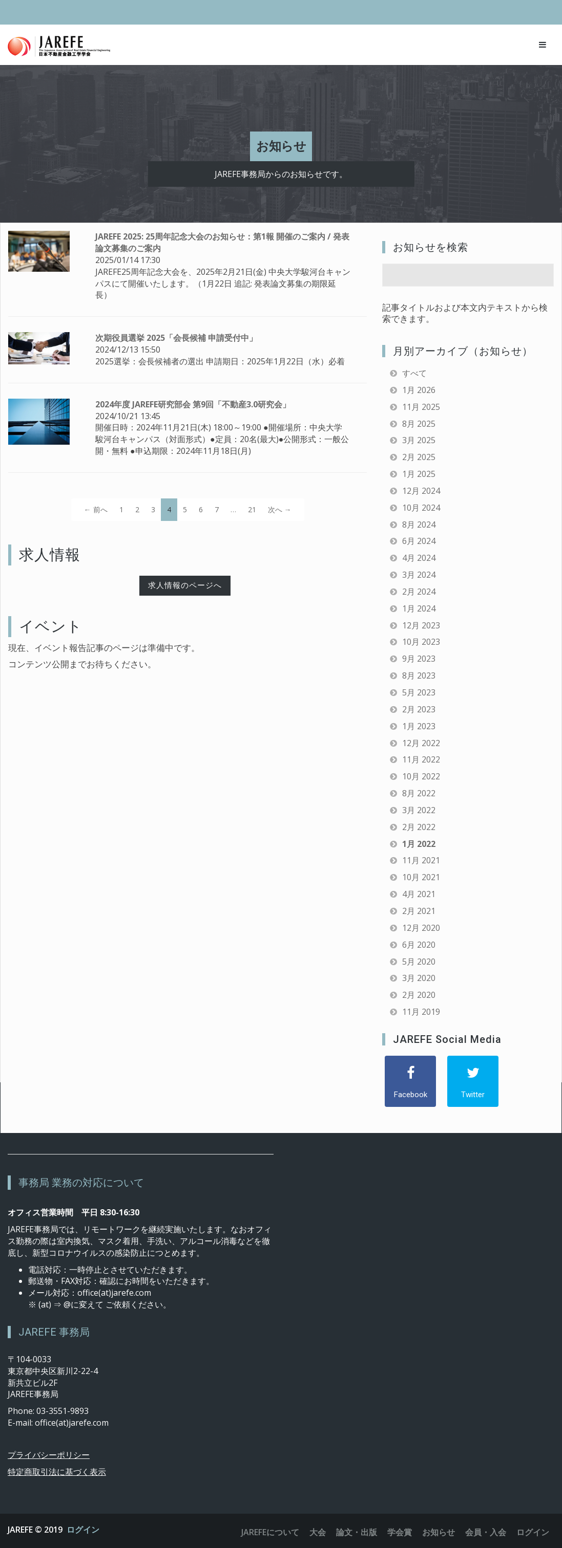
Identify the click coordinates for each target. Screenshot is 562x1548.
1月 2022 (418, 843)
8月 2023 (418, 675)
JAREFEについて (270, 1532)
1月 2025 (418, 473)
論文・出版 (356, 1532)
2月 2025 (418, 457)
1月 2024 (418, 608)
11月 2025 (421, 406)
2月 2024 (418, 591)
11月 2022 (421, 759)
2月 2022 (418, 827)
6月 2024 (418, 541)
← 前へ (96, 509)
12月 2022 (421, 743)
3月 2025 (418, 440)
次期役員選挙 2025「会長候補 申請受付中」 (176, 337)
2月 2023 (418, 709)
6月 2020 (418, 944)
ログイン (83, 1529)
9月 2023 (418, 658)
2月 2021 (418, 911)
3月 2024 (418, 574)
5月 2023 (418, 692)
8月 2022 (418, 793)
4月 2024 (418, 557)
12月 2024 (421, 490)
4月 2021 (418, 894)
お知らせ (438, 1532)
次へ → (280, 509)
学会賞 (399, 1532)
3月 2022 (418, 810)
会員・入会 (485, 1532)
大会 (317, 1532)
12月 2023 (421, 625)
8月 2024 (418, 524)
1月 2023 (418, 726)
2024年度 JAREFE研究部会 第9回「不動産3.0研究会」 (192, 404)
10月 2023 (421, 641)
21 (252, 509)
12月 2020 (421, 927)
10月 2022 (421, 776)
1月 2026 (418, 390)
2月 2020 (418, 994)
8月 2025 (418, 423)
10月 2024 (421, 507)
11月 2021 (421, 860)
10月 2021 (421, 877)
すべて (414, 373)
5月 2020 (418, 961)
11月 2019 (421, 1011)
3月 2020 (418, 978)
